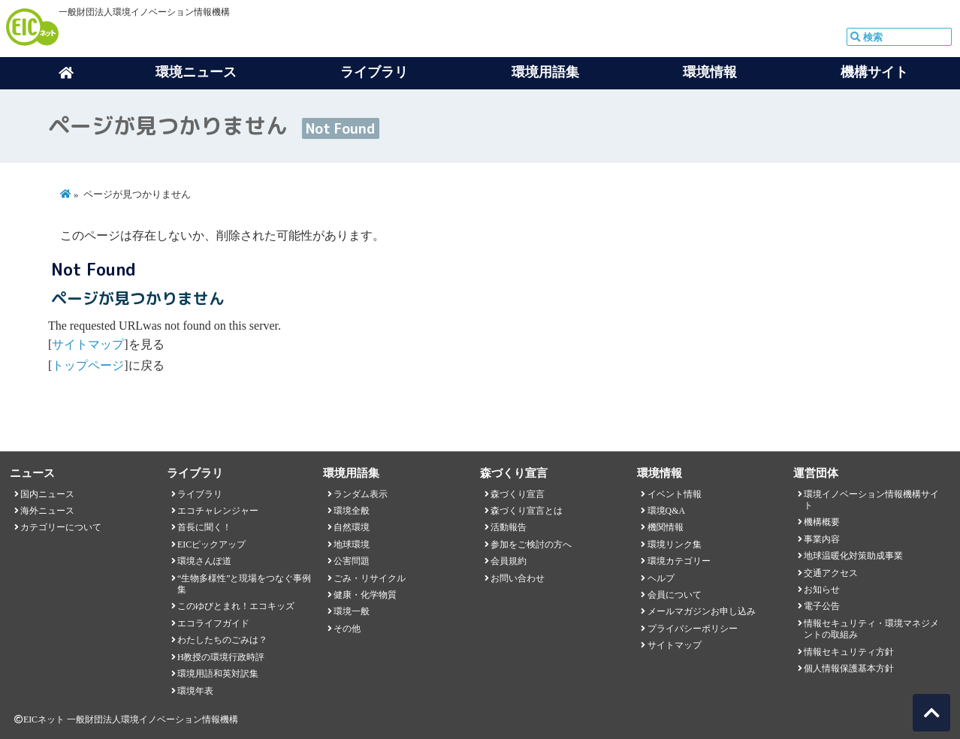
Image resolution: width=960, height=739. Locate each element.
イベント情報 (675, 494)
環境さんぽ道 (204, 561)
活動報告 (509, 527)
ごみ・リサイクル (370, 578)
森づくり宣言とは (527, 510)
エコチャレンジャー (217, 510)
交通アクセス (831, 573)
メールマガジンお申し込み (702, 611)
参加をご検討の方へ (531, 544)
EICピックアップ (211, 544)
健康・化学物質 (365, 595)
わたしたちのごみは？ (222, 640)
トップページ (88, 365)
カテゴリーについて (60, 527)
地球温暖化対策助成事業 (853, 555)
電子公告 (822, 606)
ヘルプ (661, 578)
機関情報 (666, 527)
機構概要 (822, 522)
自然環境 (352, 527)
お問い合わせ (518, 578)
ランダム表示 (361, 494)
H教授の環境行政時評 (221, 657)
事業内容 (822, 539)
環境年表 (195, 691)
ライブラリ (199, 494)
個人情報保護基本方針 (849, 668)
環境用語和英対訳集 (217, 673)
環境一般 (352, 611)
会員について (675, 595)
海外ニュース (47, 510)
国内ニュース (47, 494)
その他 (347, 628)
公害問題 (352, 561)
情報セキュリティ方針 (849, 652)
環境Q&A (666, 510)
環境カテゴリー (679, 561)
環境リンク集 (675, 544)
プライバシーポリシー (693, 628)
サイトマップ (88, 344)
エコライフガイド (213, 623)
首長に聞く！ (204, 527)
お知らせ (822, 589)
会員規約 (509, 561)
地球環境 (352, 544)
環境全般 (352, 510)
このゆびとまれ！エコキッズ (235, 606)
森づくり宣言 (518, 494)
